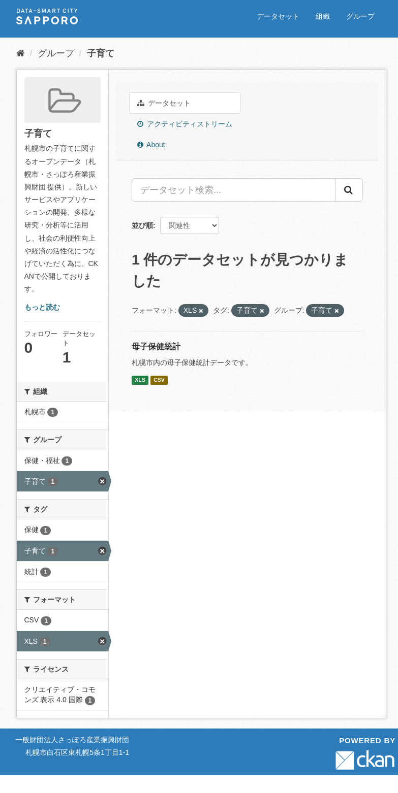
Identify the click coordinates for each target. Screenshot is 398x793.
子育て (100, 53)
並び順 (142, 225)
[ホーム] (20, 53)
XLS (140, 380)
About (151, 145)
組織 (323, 16)
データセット (278, 16)
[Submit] (349, 190)
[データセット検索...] (234, 190)
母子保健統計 (156, 346)
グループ (360, 16)
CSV (159, 380)
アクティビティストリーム (184, 124)
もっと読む (42, 307)
